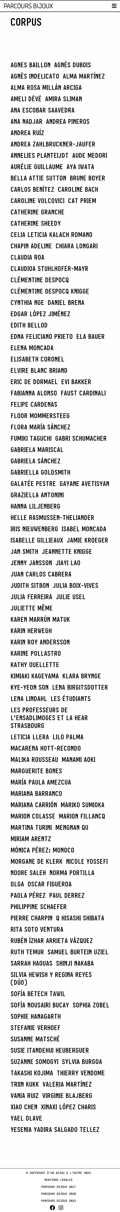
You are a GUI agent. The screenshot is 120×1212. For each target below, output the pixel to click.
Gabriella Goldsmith (40, 472)
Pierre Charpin (31, 918)
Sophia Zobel (91, 1005)
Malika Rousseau (34, 759)
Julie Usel (70, 597)
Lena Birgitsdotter (80, 687)
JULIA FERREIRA (31, 597)
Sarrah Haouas (31, 963)
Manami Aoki (78, 759)
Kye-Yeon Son (29, 687)
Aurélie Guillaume (36, 167)
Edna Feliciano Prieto (41, 336)
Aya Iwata (80, 167)
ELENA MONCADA (32, 348)
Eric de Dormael (34, 382)
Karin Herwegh (31, 631)
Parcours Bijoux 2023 (58, 1200)
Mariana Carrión (33, 805)
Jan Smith (24, 551)
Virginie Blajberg (67, 1095)
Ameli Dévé (26, 99)
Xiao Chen (23, 1107)
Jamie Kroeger (87, 540)
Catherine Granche (37, 212)
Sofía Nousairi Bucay (39, 1005)
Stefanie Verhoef (35, 1028)
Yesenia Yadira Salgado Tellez (54, 1129)
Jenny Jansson (31, 563)
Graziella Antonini (37, 495)
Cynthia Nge (27, 302)
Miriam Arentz (30, 839)
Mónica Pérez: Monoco (42, 850)
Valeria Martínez (67, 1084)
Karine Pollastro (35, 653)
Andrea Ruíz (27, 133)
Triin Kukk (24, 1084)
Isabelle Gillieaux (36, 540)
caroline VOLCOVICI (37, 201)
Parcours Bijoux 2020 (58, 1193)
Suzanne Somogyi (34, 1062)
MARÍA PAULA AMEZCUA (40, 782)
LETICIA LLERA (29, 737)
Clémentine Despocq (39, 280)
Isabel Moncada (84, 529)
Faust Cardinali (83, 393)
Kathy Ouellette (34, 665)
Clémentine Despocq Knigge (49, 291)
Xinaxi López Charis (68, 1107)
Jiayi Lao (68, 563)
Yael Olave (26, 1118)
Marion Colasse (32, 816)
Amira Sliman (63, 99)
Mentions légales (58, 1179)
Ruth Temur (27, 952)
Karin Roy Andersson (40, 642)
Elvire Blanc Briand (39, 370)
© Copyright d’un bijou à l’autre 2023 (58, 1172)
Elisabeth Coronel (37, 359)
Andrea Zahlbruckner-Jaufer (52, 144)
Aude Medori (89, 155)
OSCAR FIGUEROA (50, 884)
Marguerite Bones (36, 771)
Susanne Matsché (35, 1039)
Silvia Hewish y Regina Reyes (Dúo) (51, 978)
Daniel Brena (66, 302)
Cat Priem (82, 201)
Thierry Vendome (81, 1073)
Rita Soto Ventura (36, 929)
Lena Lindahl (28, 699)
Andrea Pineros (68, 121)
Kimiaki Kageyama (34, 676)
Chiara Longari (77, 246)
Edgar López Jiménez (40, 314)
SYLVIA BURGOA (82, 1062)
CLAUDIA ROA (27, 257)
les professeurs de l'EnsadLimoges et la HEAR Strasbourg (49, 718)
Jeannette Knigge (67, 551)
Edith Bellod (29, 325)
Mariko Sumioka (82, 805)
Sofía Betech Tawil (37, 994)
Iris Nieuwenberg (34, 529)
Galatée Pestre (33, 483)
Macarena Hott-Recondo (45, 748)
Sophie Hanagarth (35, 1016)
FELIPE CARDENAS (33, 404)
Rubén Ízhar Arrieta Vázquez (51, 941)
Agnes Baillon (30, 65)
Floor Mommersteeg (40, 416)
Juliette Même (31, 608)
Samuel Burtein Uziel (77, 952)
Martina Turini (31, 827)
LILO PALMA (67, 737)
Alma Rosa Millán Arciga (46, 87)
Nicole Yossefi (87, 861)
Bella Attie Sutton (38, 178)
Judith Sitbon (29, 585)
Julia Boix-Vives (75, 585)
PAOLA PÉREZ (28, 895)
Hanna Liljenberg (35, 506)
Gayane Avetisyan (84, 483)
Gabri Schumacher (81, 438)
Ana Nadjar (26, 121)
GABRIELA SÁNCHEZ (35, 461)
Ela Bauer (90, 336)
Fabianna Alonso (33, 393)
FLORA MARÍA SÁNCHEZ (40, 427)
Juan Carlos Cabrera (40, 574)
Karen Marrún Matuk (40, 619)
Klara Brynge (81, 676)
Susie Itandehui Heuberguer (49, 1050)
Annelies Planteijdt (39, 155)
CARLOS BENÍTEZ (32, 189)
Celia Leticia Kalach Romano (51, 235)
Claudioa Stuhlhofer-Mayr (49, 268)
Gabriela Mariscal (36, 450)
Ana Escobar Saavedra (42, 110)
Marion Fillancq (82, 816)
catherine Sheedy (35, 223)
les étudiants (70, 699)
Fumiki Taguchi (31, 438)
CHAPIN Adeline (31, 246)
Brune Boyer (87, 178)
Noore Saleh (28, 873)
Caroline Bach (78, 189)
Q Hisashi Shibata (80, 918)
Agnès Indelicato (34, 76)
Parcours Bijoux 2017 (58, 1186)
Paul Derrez (67, 895)
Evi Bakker (76, 382)
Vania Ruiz (24, 1095)
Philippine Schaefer (38, 907)
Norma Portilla (71, 873)
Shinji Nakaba (75, 963)
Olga (17, 884)
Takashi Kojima (31, 1073)
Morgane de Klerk (36, 861)
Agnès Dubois (72, 65)
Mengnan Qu (71, 827)
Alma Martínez (84, 76)
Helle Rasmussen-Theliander (52, 517)
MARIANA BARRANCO (36, 793)
